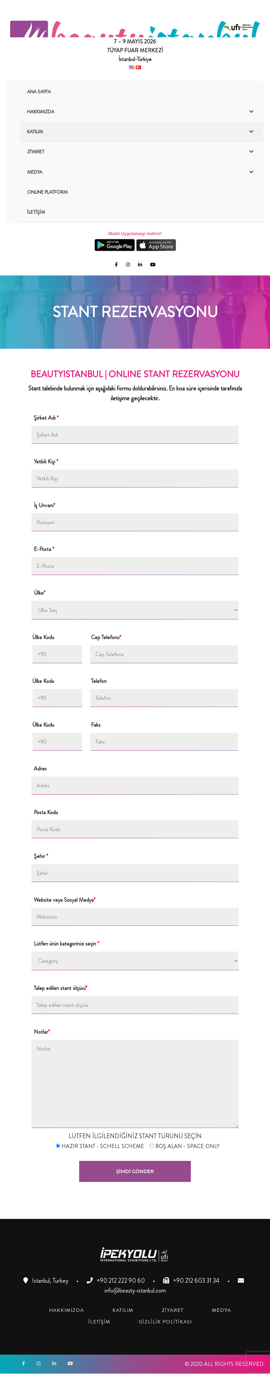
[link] (66, 1310)
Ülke (41, 593)
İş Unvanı (46, 505)
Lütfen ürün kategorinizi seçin (68, 943)
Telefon (99, 681)
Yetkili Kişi (47, 461)
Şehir (42, 856)
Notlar (43, 1032)
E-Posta (45, 549)
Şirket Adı (47, 418)
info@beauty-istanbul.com (135, 1290)
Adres (40, 768)
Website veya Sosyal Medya (66, 900)
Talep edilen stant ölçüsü (62, 988)
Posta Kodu (46, 812)
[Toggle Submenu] (251, 111)
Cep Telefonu (106, 637)
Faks (96, 725)
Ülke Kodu (43, 637)
